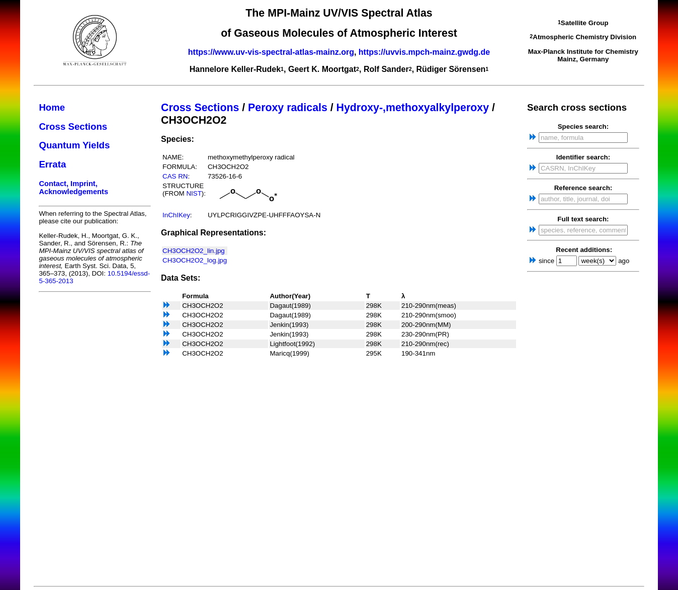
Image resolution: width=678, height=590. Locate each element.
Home (52, 107)
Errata (52, 164)
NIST (193, 193)
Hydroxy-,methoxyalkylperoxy (412, 108)
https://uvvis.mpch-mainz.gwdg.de (424, 52)
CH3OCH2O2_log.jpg (194, 260)
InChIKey (176, 215)
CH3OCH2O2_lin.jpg (193, 251)
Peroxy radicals (287, 108)
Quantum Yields (74, 145)
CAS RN (175, 176)
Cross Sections (73, 126)
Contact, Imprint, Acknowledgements (73, 188)
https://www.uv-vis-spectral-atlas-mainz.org (271, 52)
